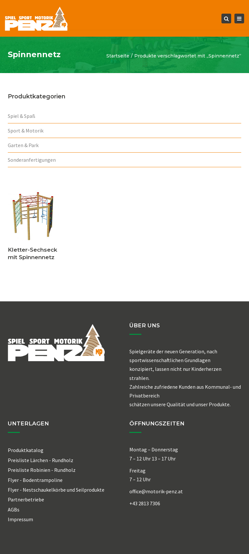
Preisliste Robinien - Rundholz (42, 470)
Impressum (20, 519)
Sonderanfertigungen (32, 160)
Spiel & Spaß (21, 116)
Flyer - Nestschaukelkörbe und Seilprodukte (56, 489)
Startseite (117, 56)
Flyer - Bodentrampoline (35, 480)
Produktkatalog (25, 450)
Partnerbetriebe (26, 499)
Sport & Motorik (25, 130)
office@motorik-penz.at (156, 491)
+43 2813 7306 (144, 503)
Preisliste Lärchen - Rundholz (40, 460)
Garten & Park (23, 145)
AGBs (13, 509)
